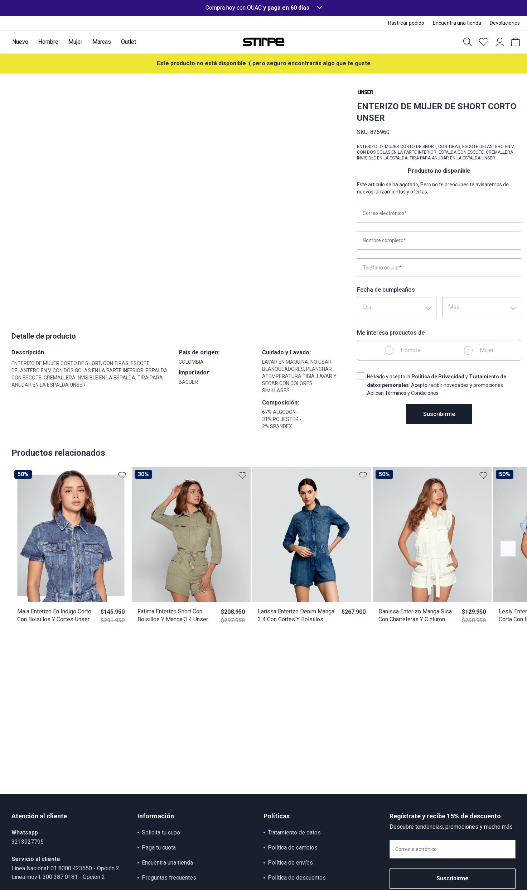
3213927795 (27, 841)
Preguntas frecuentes (169, 877)
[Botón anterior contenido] (508, 548)
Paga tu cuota (159, 847)
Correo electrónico (416, 849)
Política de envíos (290, 862)
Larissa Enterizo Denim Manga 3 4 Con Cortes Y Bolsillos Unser (296, 615)
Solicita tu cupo (161, 832)
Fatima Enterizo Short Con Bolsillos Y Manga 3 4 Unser (172, 615)
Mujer (487, 350)
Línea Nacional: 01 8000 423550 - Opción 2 (65, 868)
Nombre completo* (384, 240)
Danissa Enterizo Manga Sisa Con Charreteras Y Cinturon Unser (415, 615)
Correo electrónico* (385, 213)
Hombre (411, 350)
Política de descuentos (297, 877)
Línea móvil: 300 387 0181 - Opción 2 (58, 877)
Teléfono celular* (382, 268)
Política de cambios (293, 847)
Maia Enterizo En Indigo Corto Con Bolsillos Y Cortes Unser (54, 615)
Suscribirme (439, 414)
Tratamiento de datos (294, 832)
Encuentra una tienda (167, 862)
